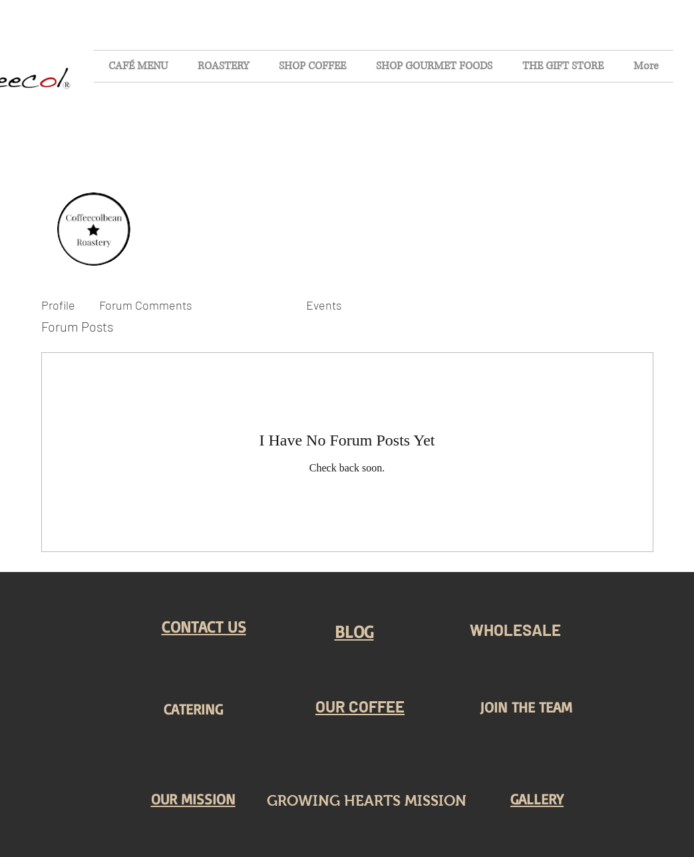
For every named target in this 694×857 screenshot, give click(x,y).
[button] (204, 627)
